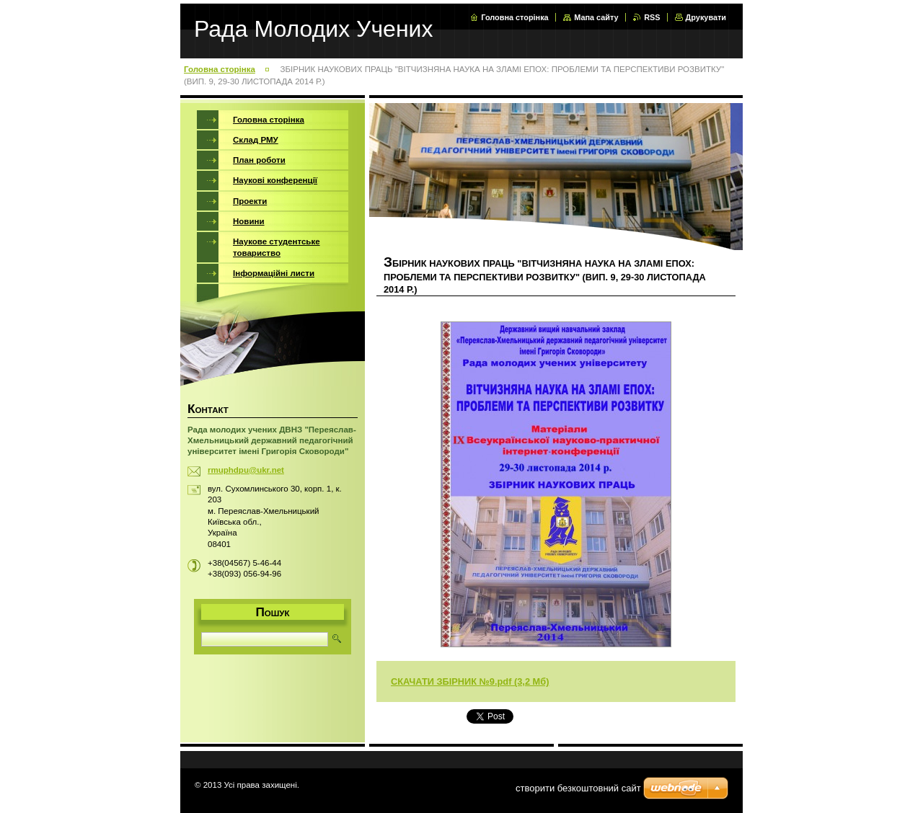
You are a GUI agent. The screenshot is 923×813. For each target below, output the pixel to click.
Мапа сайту (596, 17)
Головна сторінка (514, 17)
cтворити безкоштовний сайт (578, 788)
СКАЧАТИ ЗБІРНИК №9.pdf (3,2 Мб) (470, 681)
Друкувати (706, 17)
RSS (653, 17)
